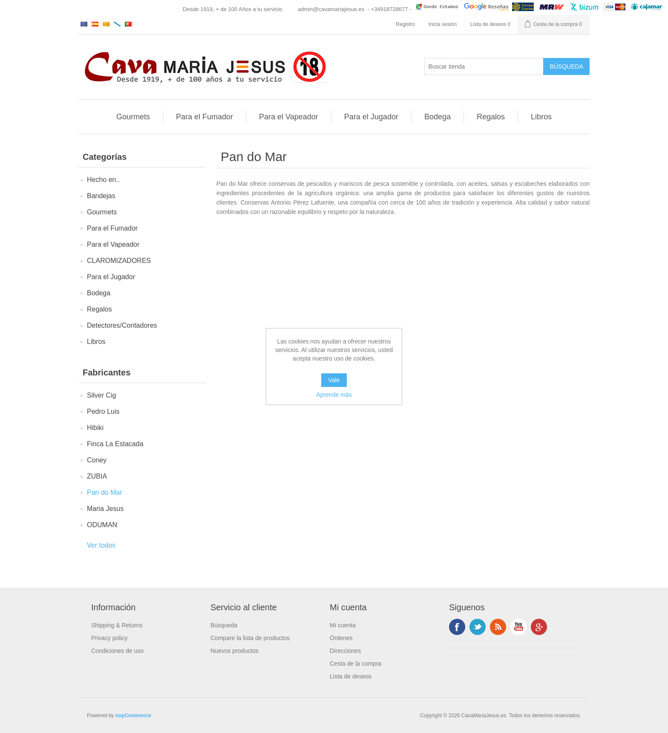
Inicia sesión (443, 24)
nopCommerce (133, 716)
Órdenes (341, 638)
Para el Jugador (371, 117)
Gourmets (133, 117)
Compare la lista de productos (250, 638)
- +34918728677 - (389, 9)
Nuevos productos (234, 650)
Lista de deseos (350, 676)
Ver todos (101, 545)
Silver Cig (101, 395)
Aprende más (333, 394)
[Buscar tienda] (484, 66)
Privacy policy (109, 638)
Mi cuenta (343, 625)
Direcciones (345, 650)
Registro (405, 24)
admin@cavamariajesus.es (331, 9)
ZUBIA (97, 476)
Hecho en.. (103, 179)
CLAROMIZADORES (119, 260)
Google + (539, 627)
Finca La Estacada (115, 443)
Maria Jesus (105, 508)
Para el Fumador (204, 117)
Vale (334, 380)
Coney (97, 460)
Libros (541, 117)
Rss (498, 627)
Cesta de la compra (355, 663)
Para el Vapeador (288, 117)
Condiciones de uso (117, 650)
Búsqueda (223, 625)
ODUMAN (102, 524)
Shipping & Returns (117, 625)
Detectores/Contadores (122, 325)
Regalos (491, 117)
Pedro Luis (103, 411)
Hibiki (95, 427)
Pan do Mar (104, 492)
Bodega (437, 117)
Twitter (477, 627)
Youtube (518, 627)
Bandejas (101, 195)
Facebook (457, 627)
